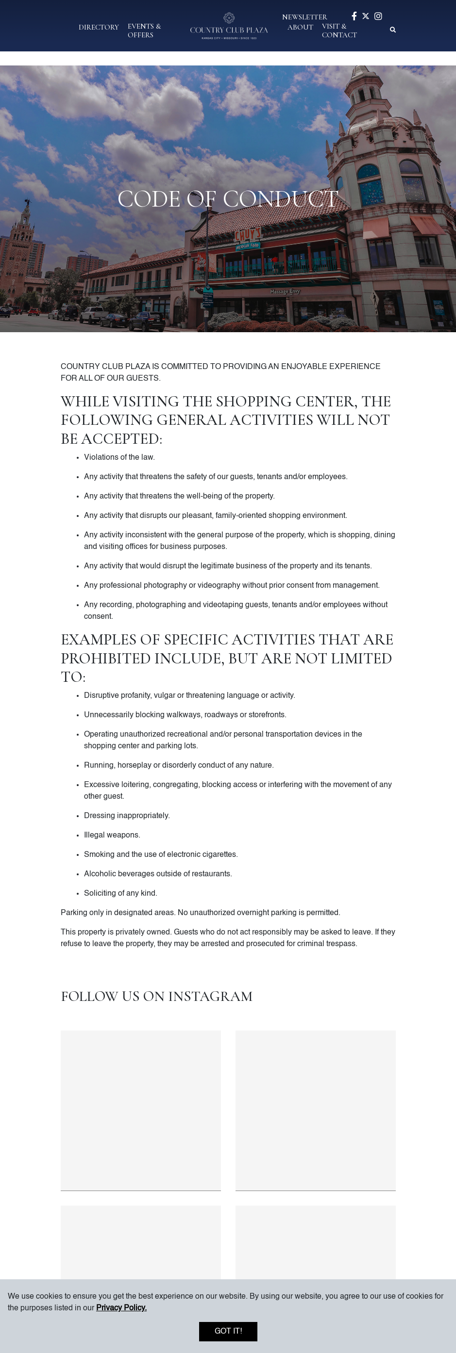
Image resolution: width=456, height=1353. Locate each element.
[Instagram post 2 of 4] (316, 1111)
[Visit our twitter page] (365, 17)
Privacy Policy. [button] (121, 1308)
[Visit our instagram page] (378, 17)
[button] (98, 26)
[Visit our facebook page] (354, 17)
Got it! (228, 1332)
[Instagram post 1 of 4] (141, 1111)
